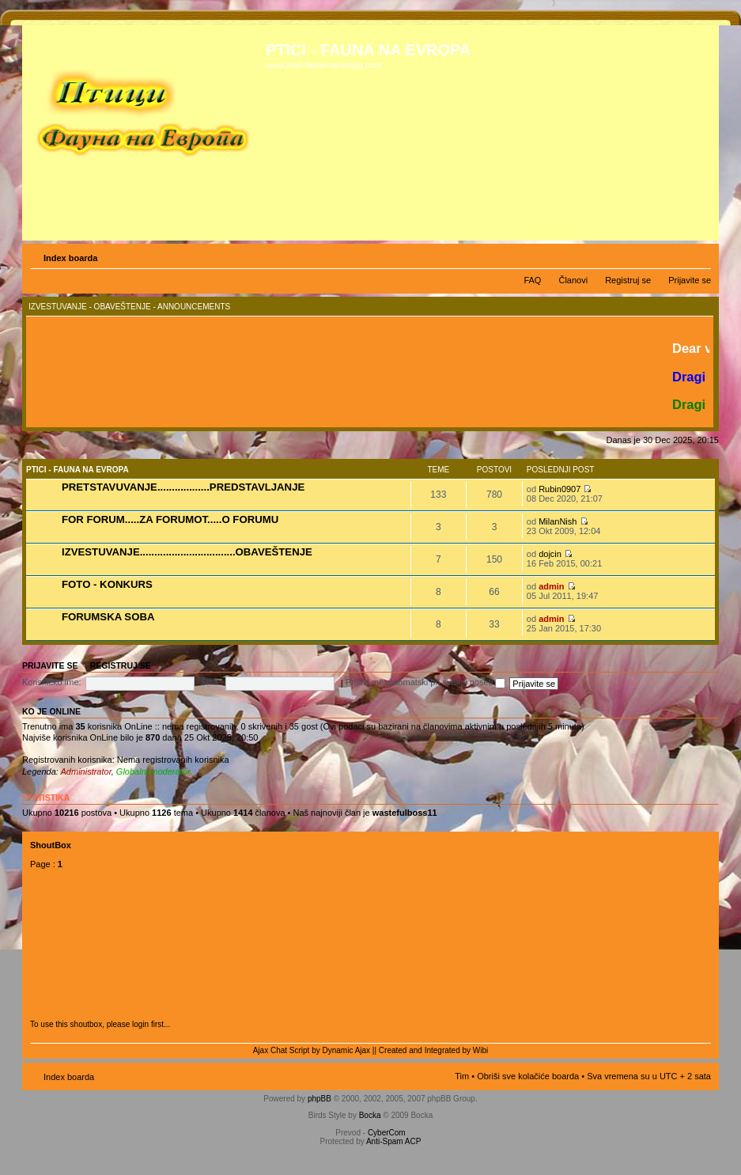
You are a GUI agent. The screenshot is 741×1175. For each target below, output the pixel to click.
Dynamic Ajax (347, 1050)
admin (551, 586)
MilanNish (558, 521)
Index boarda (70, 258)
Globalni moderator (153, 771)
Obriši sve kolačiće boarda (528, 1076)
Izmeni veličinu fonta (699, 255)
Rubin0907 (559, 489)
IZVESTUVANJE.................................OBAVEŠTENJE (187, 552)
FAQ (532, 280)
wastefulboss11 (404, 812)
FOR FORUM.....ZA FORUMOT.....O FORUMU (170, 519)
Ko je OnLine (51, 711)
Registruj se (628, 280)
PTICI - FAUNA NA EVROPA (77, 469)
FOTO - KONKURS (107, 584)
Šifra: (211, 682)
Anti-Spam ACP (393, 1141)
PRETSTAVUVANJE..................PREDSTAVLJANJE (183, 487)
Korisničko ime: (51, 682)
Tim (462, 1076)
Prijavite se (689, 280)
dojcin (550, 554)
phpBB (319, 1098)
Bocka (370, 1115)
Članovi (573, 280)
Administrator (86, 771)
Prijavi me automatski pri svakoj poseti (426, 682)
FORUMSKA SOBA (108, 617)
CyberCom (387, 1132)
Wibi (480, 1050)
